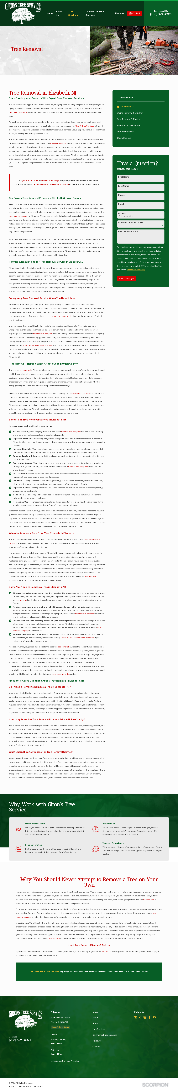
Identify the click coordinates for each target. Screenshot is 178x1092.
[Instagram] (145, 1017)
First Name (123, 177)
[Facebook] (149, 1017)
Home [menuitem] (50, 13)
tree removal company (19, 216)
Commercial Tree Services (104, 1035)
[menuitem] (141, 107)
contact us (22, 600)
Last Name (123, 186)
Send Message (126, 278)
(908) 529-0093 (161, 14)
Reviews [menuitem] (119, 13)
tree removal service (18, 112)
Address (122, 213)
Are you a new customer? (130, 222)
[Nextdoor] (154, 1017)
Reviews (96, 1041)
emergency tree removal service (59, 316)
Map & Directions (60, 1027)
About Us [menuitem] (59, 13)
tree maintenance (58, 143)
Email (121, 204)
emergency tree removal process (37, 345)
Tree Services (98, 1029)
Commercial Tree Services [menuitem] (95, 13)
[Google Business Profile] (135, 1017)
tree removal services (80, 393)
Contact (134, 13)
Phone (121, 195)
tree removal (25, 370)
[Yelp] (140, 1017)
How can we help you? (128, 231)
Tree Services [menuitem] (73, 13)
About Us (97, 1023)
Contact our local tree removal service (77, 638)
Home (95, 1017)
